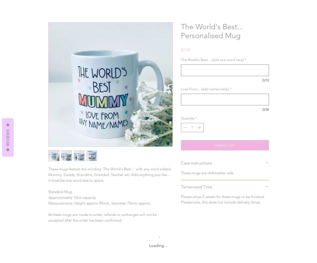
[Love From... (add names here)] (225, 99)
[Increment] (200, 127)
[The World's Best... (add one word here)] (225, 70)
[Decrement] (185, 127)
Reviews (8, 137)
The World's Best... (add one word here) (213, 60)
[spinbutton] (192, 127)
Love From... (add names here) (206, 89)
